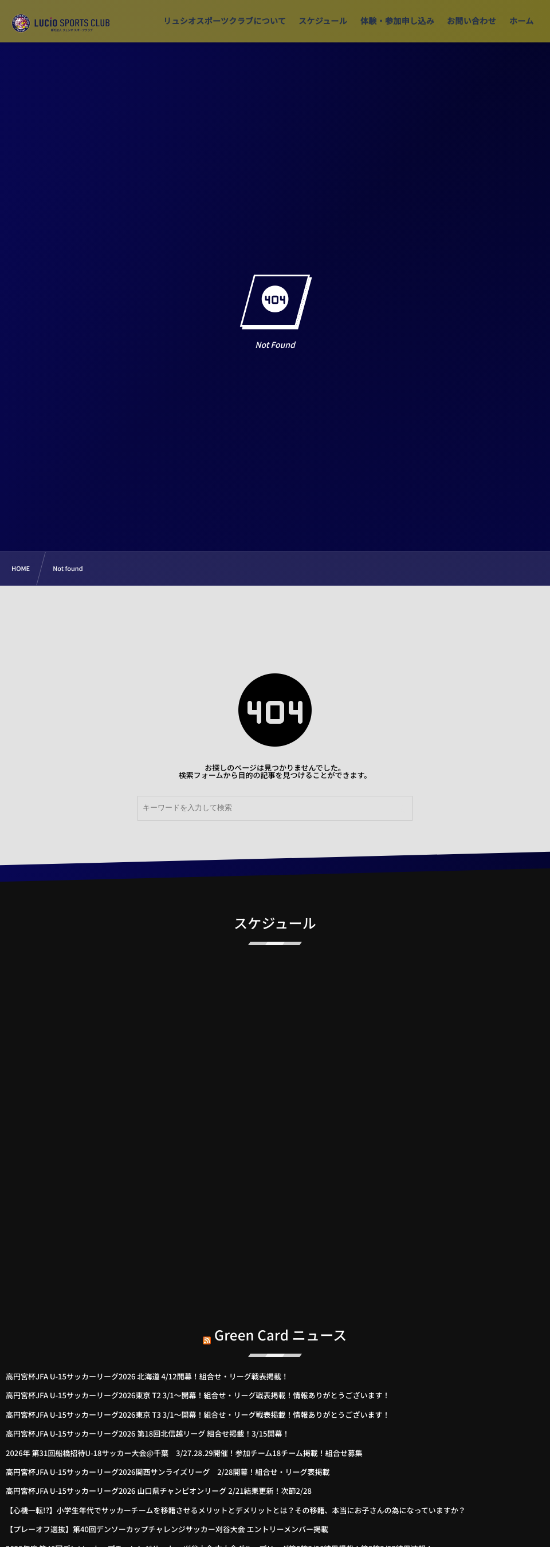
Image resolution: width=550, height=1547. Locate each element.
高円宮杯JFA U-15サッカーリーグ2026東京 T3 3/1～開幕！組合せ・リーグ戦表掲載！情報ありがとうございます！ (198, 1414)
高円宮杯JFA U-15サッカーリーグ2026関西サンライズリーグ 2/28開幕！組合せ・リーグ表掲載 (167, 1471)
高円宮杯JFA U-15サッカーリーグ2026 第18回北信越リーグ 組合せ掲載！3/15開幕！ (148, 1433)
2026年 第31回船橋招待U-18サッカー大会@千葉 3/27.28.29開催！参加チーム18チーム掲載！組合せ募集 (184, 1452)
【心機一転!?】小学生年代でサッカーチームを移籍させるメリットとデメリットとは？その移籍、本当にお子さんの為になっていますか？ (236, 1510)
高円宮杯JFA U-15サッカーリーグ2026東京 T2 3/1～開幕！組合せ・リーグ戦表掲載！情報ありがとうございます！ (198, 1395)
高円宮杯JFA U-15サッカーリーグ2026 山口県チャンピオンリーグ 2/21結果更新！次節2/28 (159, 1490)
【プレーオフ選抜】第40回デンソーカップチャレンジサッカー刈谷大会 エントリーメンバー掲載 (167, 1529)
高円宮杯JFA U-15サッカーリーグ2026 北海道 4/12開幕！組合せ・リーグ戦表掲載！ (147, 1376)
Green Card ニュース (280, 1328)
